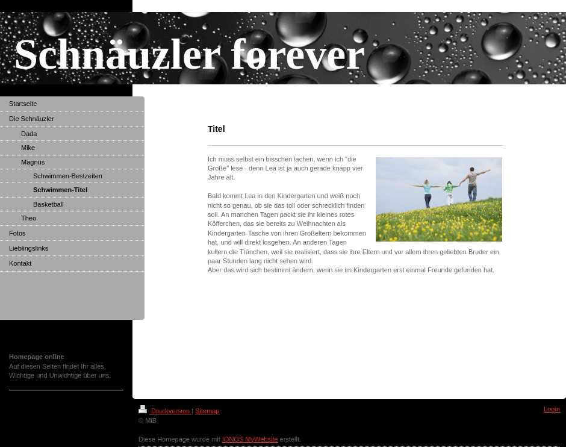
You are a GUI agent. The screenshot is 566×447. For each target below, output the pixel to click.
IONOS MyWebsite (250, 439)
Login (552, 409)
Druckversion (164, 410)
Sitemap (207, 410)
